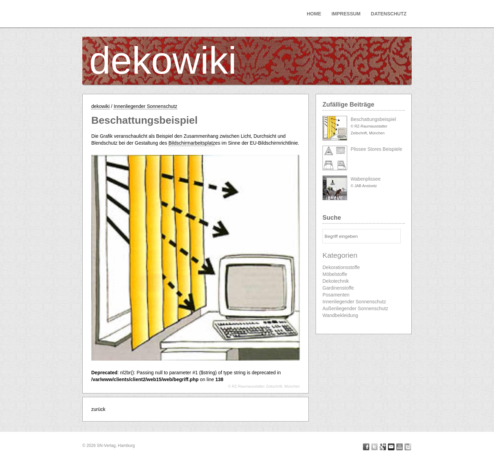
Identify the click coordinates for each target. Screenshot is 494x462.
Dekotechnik (335, 281)
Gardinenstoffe (338, 288)
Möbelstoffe (334, 274)
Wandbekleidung (340, 315)
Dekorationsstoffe (341, 267)
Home (314, 13)
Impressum (346, 13)
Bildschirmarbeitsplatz (191, 143)
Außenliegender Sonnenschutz (355, 308)
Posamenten (336, 294)
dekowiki (163, 60)
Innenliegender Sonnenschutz (145, 106)
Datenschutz (389, 13)
